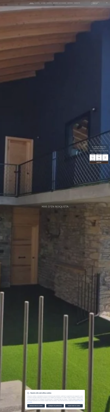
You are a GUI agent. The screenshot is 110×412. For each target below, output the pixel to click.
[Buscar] (99, 162)
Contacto (77, 3)
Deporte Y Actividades (59, 3)
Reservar (95, 3)
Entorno (70, 3)
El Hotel (37, 3)
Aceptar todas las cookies (74, 405)
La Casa (43, 3)
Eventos (49, 3)
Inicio (31, 3)
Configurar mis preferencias (55, 405)
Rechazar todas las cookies (36, 405)
